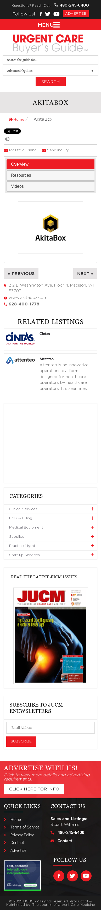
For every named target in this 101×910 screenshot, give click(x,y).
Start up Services (24, 555)
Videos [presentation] (17, 186)
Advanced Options (19, 71)
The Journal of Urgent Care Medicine (63, 905)
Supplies (16, 537)
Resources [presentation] (21, 175)
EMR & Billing (20, 518)
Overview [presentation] (20, 164)
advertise (75, 13)
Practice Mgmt (22, 546)
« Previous (21, 273)
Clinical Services (23, 509)
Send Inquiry (58, 150)
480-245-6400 (71, 5)
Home (17, 119)
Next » (85, 273)
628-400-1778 (24, 303)
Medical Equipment (26, 527)
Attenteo (47, 359)
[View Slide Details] (50, 636)
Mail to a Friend (23, 150)
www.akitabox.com (28, 297)
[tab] (50, 164)
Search (50, 82)
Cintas (45, 333)
